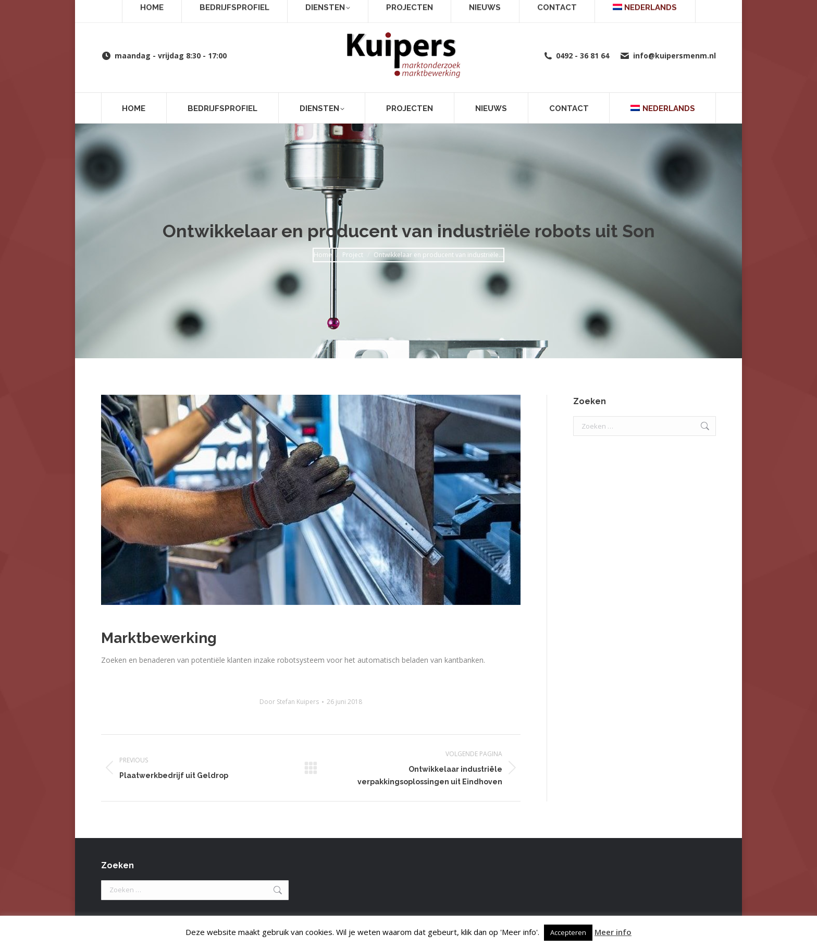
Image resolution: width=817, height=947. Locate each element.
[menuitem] (663, 108)
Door (289, 701)
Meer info (613, 932)
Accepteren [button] (568, 932)
